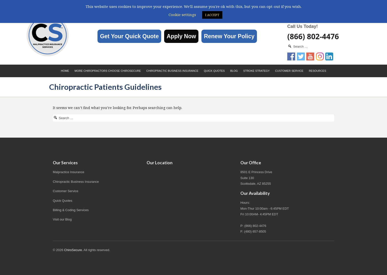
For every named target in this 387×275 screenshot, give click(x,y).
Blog (234, 70)
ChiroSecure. (73, 250)
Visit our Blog (62, 219)
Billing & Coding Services (71, 210)
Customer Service (289, 70)
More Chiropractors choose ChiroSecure (108, 70)
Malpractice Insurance (68, 172)
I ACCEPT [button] (212, 15)
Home (65, 70)
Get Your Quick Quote (129, 36)
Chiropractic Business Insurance (172, 70)
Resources (317, 70)
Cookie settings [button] (182, 14)
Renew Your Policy (229, 36)
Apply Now (181, 36)
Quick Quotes (214, 70)
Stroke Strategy (256, 70)
